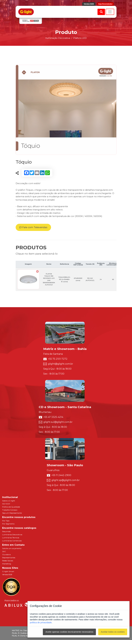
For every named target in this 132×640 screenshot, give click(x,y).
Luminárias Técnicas (10, 537)
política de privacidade (41, 622)
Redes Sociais (7, 561)
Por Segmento (8, 524)
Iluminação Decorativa (57, 38)
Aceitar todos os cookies (113, 632)
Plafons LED (80, 38)
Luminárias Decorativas (12, 534)
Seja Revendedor (105, 4)
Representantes (8, 557)
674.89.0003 (78, 279)
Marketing (6, 564)
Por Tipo (5, 521)
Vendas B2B (89, 4)
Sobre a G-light (8, 501)
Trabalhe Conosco (9, 510)
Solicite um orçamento (11, 548)
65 (113, 279)
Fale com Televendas (33, 227)
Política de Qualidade (11, 507)
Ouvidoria (6, 554)
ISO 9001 (6, 504)
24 (101, 279)
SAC (4, 551)
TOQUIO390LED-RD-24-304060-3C (64, 279)
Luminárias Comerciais (12, 541)
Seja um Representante (12, 513)
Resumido (6, 531)
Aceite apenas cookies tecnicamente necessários (69, 632)
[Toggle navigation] (110, 12)
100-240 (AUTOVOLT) (90, 279)
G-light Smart (8, 571)
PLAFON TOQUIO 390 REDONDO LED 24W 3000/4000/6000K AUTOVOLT (49, 279)
